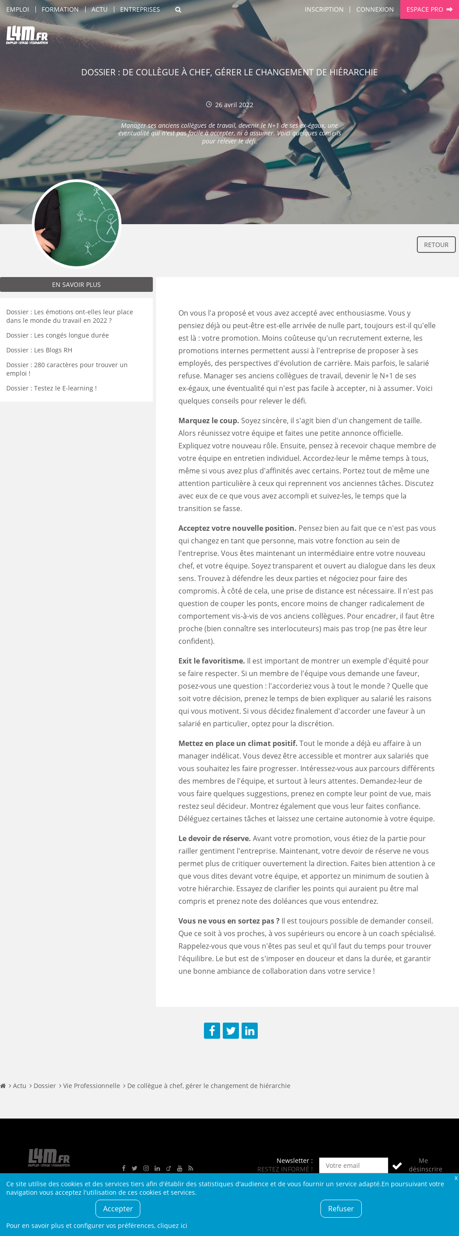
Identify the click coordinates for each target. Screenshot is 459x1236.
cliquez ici (172, 1225)
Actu (99, 9)
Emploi (17, 9)
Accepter (118, 1209)
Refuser (341, 1209)
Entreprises (140, 9)
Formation (60, 9)
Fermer (456, 1177)
